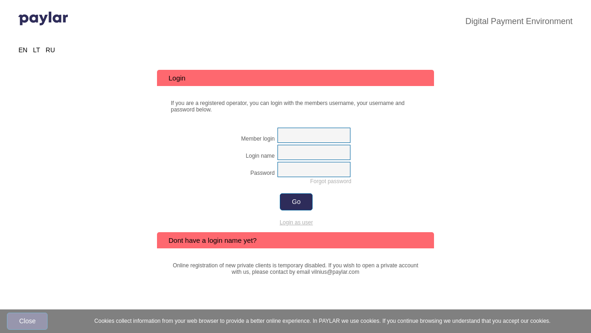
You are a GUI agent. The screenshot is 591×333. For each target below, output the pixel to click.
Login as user (296, 222)
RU (50, 50)
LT (36, 50)
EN (22, 50)
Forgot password (330, 181)
